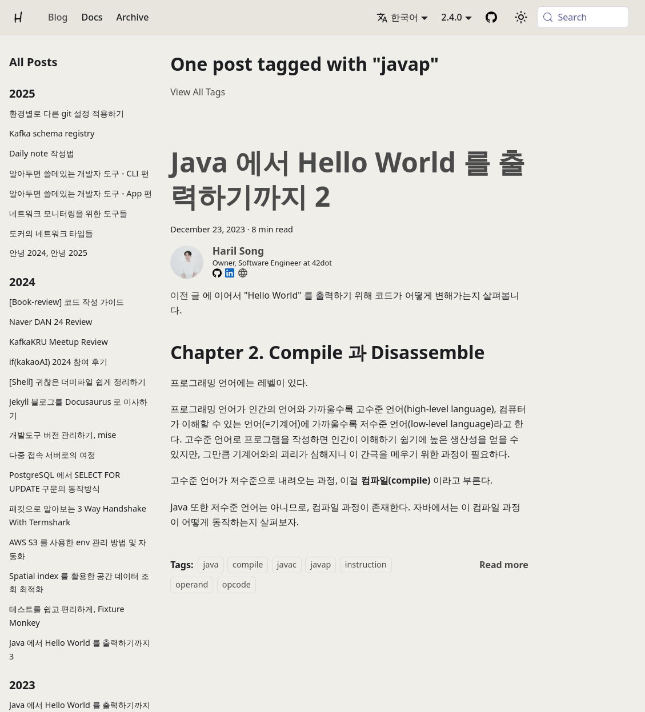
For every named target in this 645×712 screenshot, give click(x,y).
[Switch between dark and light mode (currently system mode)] (521, 17)
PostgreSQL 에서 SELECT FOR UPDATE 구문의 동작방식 (64, 481)
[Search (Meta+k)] (583, 17)
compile (248, 565)
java (210, 565)
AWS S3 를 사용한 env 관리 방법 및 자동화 (77, 549)
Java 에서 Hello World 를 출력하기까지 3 (79, 649)
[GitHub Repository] (491, 17)
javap (320, 565)
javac (287, 565)
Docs (91, 17)
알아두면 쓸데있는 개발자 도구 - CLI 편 (79, 173)
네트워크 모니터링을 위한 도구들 (68, 213)
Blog (57, 17)
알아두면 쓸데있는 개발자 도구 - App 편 (80, 193)
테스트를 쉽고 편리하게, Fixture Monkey (67, 616)
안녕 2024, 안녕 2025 (48, 252)
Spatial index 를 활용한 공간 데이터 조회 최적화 (79, 582)
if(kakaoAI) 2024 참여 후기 (58, 361)
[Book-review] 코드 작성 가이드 (66, 301)
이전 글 (185, 295)
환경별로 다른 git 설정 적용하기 (66, 113)
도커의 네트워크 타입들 (51, 233)
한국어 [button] (397, 17)
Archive (133, 17)
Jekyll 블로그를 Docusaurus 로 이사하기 (78, 408)
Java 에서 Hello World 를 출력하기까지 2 (347, 179)
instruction (366, 565)
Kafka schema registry (51, 133)
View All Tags (197, 92)
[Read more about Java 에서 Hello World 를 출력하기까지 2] (503, 564)
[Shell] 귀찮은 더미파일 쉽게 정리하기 (77, 381)
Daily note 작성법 (41, 153)
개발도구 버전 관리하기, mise (62, 434)
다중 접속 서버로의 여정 (52, 454)
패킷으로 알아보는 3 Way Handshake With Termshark (77, 515)
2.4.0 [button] (452, 17)
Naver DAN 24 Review (50, 321)
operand (191, 584)
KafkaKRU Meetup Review (58, 341)
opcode (236, 584)
